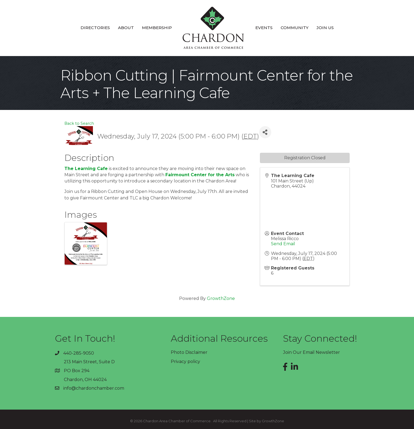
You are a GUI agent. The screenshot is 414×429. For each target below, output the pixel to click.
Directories (95, 27)
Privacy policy (185, 361)
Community (294, 27)
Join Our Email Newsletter (311, 352)
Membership (157, 27)
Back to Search (79, 123)
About (126, 27)
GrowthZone (221, 298)
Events (264, 27)
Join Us (325, 27)
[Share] (265, 132)
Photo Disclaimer (189, 352)
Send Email (283, 243)
